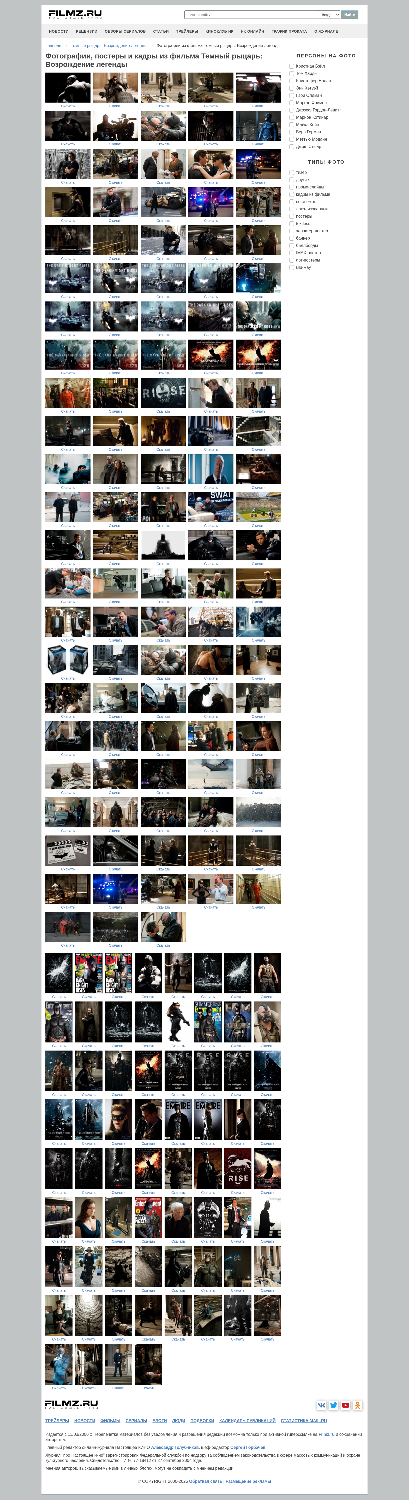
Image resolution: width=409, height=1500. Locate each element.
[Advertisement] (328, 361)
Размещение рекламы (248, 1481)
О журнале (326, 31)
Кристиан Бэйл (310, 66)
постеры (304, 216)
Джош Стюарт (309, 146)
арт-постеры (308, 260)
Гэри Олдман (309, 95)
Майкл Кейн (307, 124)
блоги (159, 1421)
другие (302, 179)
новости (59, 31)
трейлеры (187, 31)
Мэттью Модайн (311, 139)
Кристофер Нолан (313, 81)
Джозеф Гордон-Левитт (318, 110)
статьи (161, 31)
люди (178, 1421)
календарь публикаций (247, 1421)
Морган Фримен (311, 102)
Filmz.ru (326, 1434)
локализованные (312, 209)
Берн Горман (308, 132)
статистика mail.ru (304, 1421)
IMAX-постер (308, 253)
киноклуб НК (219, 31)
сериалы (136, 1421)
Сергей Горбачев (247, 1447)
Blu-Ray (303, 267)
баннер (303, 238)
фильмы (110, 1421)
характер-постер (312, 231)
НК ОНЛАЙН (252, 31)
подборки (202, 1421)
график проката (289, 31)
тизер (301, 172)
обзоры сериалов (125, 31)
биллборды (307, 245)
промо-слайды (310, 187)
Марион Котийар (312, 117)
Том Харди (306, 73)
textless (303, 223)
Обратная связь (205, 1481)
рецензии (87, 31)
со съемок (306, 201)
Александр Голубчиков (175, 1447)
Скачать (68, 106)
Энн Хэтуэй (307, 88)
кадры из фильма (313, 194)
